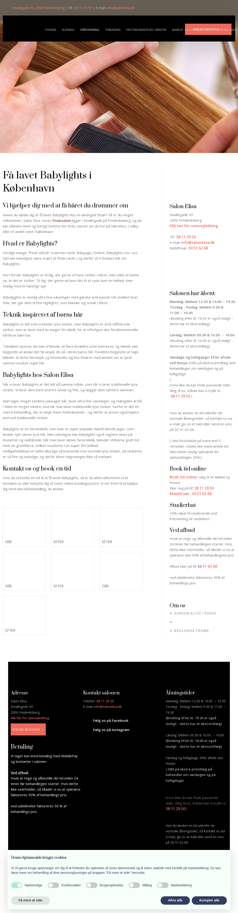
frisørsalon (61, 220)
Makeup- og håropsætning (192, 30)
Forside (50, 30)
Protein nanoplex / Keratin (146, 30)
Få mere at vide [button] (30, 900)
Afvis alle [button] (175, 900)
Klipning (68, 30)
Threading (113, 30)
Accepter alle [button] (209, 900)
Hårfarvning (89, 30)
